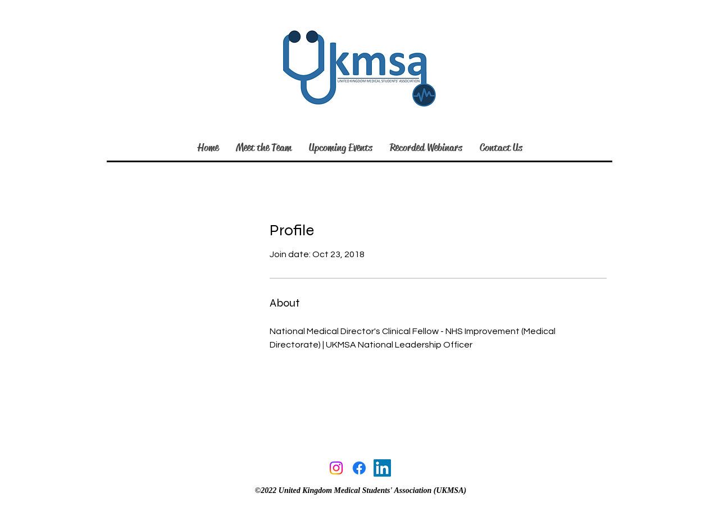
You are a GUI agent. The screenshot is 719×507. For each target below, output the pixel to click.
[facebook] (359, 468)
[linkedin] (382, 468)
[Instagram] (336, 468)
